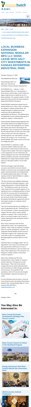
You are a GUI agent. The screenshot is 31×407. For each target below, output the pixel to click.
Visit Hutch (18, 12)
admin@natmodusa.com (8, 287)
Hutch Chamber (10, 12)
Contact (25, 12)
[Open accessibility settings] (3, 404)
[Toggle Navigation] (28, 16)
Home (2, 12)
